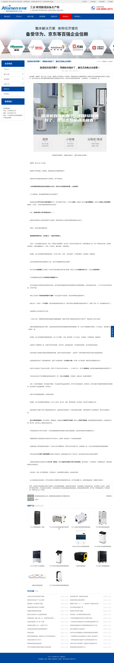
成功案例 (42, 16)
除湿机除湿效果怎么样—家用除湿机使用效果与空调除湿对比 (52, 496)
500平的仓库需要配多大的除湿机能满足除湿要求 (84, 632)
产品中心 (19, 16)
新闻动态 (66, 16)
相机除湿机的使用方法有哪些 (35, 607)
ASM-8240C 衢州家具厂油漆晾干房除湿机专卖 (83, 643)
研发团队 (93, 1)
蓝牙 (49, 384)
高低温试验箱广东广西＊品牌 (35, 621)
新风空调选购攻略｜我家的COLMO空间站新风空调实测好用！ (42, 636)
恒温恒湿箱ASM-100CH (34, 640)
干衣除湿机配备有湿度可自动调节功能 (81, 618)
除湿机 (45, 171)
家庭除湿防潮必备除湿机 (34, 611)
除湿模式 (79, 254)
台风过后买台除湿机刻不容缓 (35, 596)
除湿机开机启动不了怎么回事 (35, 600)
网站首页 (7, 16)
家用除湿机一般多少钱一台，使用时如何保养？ (41, 618)
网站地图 (102, 1)
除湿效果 (39, 420)
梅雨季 (32, 163)
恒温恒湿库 (30, 632)
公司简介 (84, 1)
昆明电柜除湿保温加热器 (34, 643)
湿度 (47, 186)
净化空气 (85, 402)
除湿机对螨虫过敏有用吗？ (78, 600)
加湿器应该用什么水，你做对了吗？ (37, 625)
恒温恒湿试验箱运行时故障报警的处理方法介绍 (83, 625)
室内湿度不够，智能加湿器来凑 (79, 596)
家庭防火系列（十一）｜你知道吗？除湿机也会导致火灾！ (85, 603)
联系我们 (77, 16)
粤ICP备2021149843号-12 (69, 659)
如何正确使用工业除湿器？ (78, 629)
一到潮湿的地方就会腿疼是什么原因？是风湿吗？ (84, 636)
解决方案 (31, 16)
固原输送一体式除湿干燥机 (35, 603)
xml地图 (110, 1)
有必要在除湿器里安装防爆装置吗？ (37, 629)
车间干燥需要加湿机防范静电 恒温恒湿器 (39, 647)
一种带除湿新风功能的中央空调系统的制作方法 (83, 640)
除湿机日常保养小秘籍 (76, 611)
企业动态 (110, 61)
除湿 (40, 178)
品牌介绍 (54, 16)
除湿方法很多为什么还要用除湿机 (37, 614)
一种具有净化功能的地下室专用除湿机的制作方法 (84, 621)
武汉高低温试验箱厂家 (76, 607)
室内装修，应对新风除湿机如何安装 (80, 614)
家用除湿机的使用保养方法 (78, 647)
